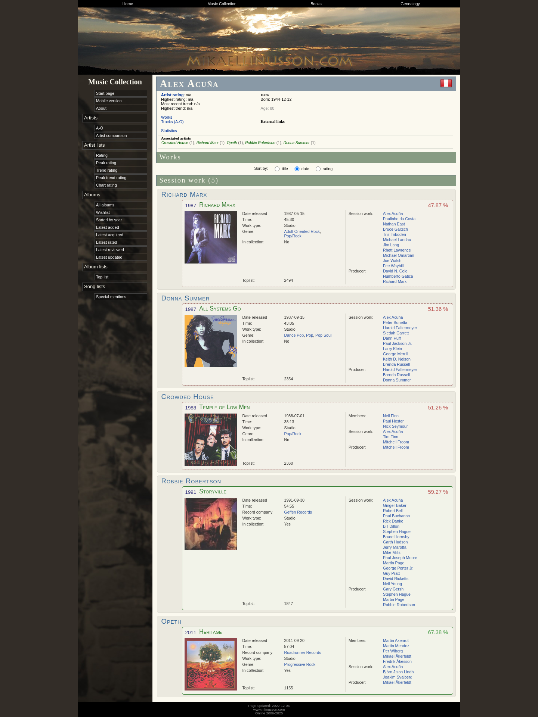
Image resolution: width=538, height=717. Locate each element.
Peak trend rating (111, 177)
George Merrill (395, 354)
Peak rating (106, 162)
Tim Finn (390, 436)
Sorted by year (109, 220)
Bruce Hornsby (396, 536)
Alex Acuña (393, 213)
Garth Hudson (395, 542)
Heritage (210, 632)
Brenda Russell (396, 364)
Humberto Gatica (398, 276)
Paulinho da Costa (399, 218)
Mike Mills (392, 552)
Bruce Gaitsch (395, 229)
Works (166, 117)
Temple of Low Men (224, 407)
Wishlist (103, 212)
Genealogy (410, 3)
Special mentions (111, 296)
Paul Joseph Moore (400, 557)
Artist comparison (111, 135)
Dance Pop (294, 335)
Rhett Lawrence (397, 250)
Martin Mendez (396, 645)
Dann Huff (392, 338)
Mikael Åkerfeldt (397, 656)
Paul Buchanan (396, 516)
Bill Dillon (391, 526)
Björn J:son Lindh (398, 672)
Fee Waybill (393, 266)
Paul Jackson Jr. (397, 343)
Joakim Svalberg (397, 677)
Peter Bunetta (395, 322)
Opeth (232, 143)
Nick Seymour (395, 426)
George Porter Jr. (398, 568)
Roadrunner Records (302, 652)
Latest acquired (109, 235)
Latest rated (106, 242)
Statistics (169, 130)
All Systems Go (220, 308)
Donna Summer (297, 143)
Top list (102, 277)
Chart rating (106, 185)
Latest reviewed (110, 249)
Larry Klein (392, 348)
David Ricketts (395, 578)
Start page (105, 93)
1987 (191, 205)
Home (128, 3)
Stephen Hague (397, 531)
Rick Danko (393, 521)
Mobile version (109, 101)
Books (316, 3)
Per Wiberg (393, 651)
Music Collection (221, 3)
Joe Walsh (392, 260)
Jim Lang (391, 245)
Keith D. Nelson (397, 359)
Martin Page (393, 563)
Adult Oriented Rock (302, 231)
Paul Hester (393, 421)
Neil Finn (391, 416)
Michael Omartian (398, 255)
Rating (102, 155)
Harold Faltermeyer (400, 327)
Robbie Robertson (260, 143)
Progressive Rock (300, 664)
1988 (191, 408)
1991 (191, 492)
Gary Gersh (393, 589)
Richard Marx (208, 143)
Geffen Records (298, 512)
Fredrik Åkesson (397, 661)
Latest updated (109, 257)
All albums (105, 205)
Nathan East (394, 224)
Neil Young (392, 584)
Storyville (212, 491)
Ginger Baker (394, 505)
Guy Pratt (391, 573)
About (101, 108)
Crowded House (174, 143)
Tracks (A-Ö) (172, 121)
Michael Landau (397, 239)
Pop (309, 335)
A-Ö (99, 128)
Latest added (107, 227)
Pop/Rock (293, 236)
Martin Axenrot (396, 640)
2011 (191, 632)
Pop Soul (323, 335)
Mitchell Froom (396, 442)
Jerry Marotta (394, 547)
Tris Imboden (394, 234)
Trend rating (106, 170)
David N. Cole (395, 271)
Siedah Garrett (396, 333)
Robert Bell (393, 510)
